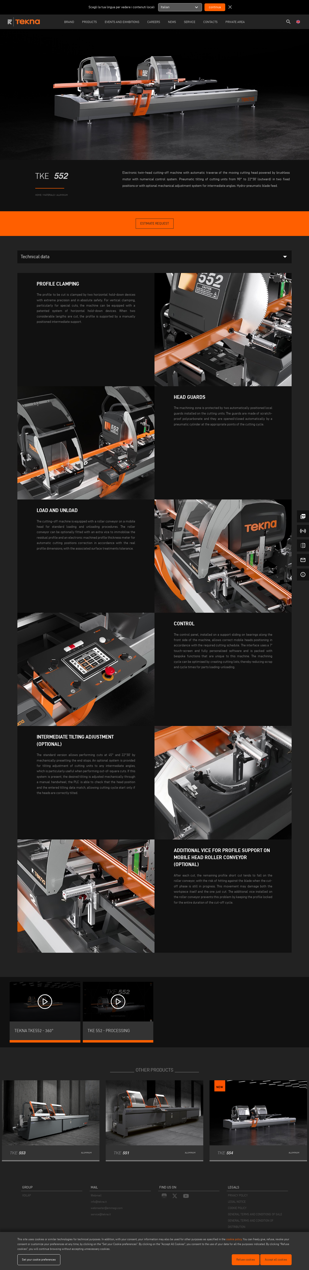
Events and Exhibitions (122, 21)
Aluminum (62, 195)
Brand (69, 21)
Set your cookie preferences (39, 1259)
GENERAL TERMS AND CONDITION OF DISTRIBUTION (250, 1223)
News (172, 21)
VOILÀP (26, 1195)
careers (153, 21)
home (38, 195)
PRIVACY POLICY (238, 1195)
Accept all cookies (276, 1259)
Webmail (96, 1195)
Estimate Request (154, 223)
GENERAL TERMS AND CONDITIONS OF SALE (255, 1214)
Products (89, 21)
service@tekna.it (101, 1214)
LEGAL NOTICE (237, 1201)
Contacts (210, 21)
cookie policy (234, 1239)
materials (49, 195)
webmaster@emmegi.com (107, 1208)
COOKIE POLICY (237, 1208)
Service (189, 21)
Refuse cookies (245, 1259)
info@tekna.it (99, 1201)
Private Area (235, 21)
